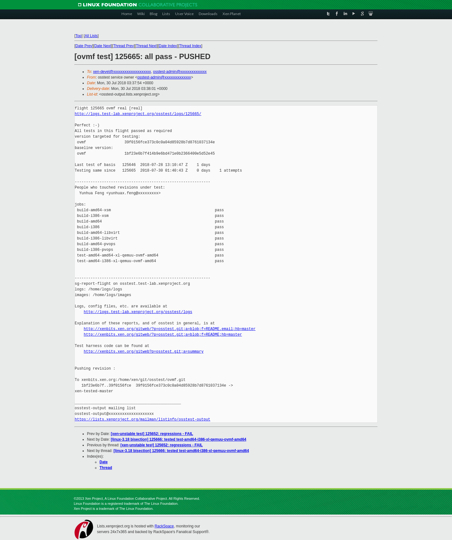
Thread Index (190, 46)
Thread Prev (123, 46)
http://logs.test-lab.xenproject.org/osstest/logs (138, 312)
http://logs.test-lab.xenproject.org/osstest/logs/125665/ (138, 114)
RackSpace (164, 526)
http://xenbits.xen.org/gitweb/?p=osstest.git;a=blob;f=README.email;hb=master (170, 329)
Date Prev (83, 46)
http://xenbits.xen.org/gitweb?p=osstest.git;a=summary (144, 351)
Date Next (102, 46)
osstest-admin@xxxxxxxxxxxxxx (180, 71)
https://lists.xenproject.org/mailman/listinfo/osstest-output (142, 419)
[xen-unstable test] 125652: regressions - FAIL (152, 434)
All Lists (91, 36)
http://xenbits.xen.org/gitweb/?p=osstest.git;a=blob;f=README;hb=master (163, 334)
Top (78, 36)
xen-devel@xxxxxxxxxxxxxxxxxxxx (122, 71)
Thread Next (146, 46)
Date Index (168, 46)
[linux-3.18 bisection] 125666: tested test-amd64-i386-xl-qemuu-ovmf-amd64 (178, 439)
